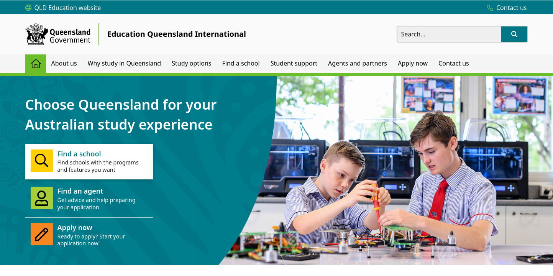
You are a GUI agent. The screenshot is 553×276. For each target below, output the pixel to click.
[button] (514, 34)
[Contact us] (505, 8)
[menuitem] (35, 63)
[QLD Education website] (63, 8)
